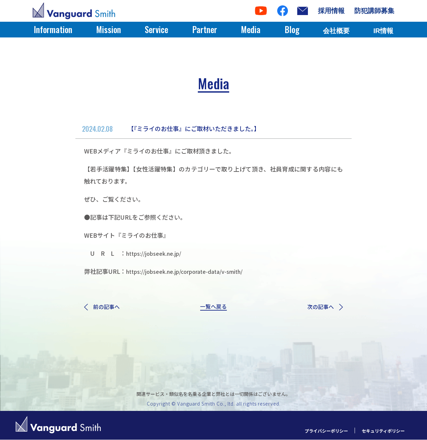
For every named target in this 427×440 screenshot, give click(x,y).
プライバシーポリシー (316, 430)
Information (53, 29)
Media (251, 29)
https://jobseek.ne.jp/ (158, 253)
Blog (292, 29)
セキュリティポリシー (380, 430)
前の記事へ (103, 307)
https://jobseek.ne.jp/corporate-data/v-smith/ (194, 271)
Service (156, 29)
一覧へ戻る (213, 307)
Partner (204, 29)
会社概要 (336, 30)
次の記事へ (323, 307)
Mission (108, 29)
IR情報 (383, 30)
